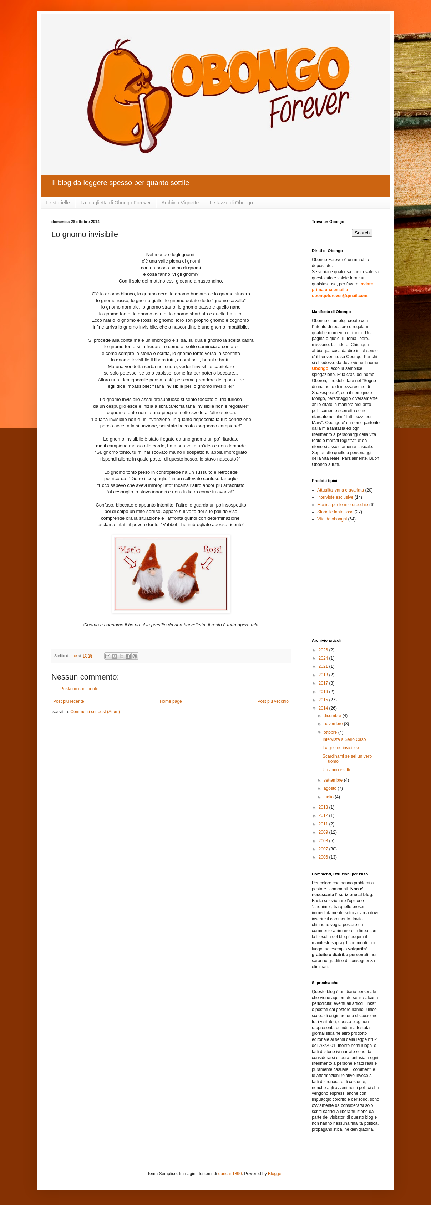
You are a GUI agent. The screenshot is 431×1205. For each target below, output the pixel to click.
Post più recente (68, 701)
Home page (171, 701)
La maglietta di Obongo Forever (116, 202)
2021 (324, 666)
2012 (324, 815)
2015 (324, 699)
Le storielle (58, 202)
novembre (334, 723)
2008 (324, 840)
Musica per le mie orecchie (342, 504)
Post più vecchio (273, 701)
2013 (324, 807)
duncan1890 (230, 1173)
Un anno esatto (337, 769)
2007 (324, 848)
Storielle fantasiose (335, 511)
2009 (324, 832)
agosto (331, 788)
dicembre (333, 715)
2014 (324, 708)
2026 (324, 649)
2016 (324, 691)
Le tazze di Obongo (231, 202)
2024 (324, 658)
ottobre (331, 732)
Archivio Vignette (180, 202)
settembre (334, 780)
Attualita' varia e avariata (340, 490)
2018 (324, 674)
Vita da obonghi (332, 519)
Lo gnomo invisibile (341, 747)
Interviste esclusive (335, 497)
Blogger (275, 1173)
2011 (324, 824)
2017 (324, 683)
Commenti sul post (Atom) (95, 711)
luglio (329, 796)
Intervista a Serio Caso (344, 739)
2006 (324, 857)
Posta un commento (79, 688)
